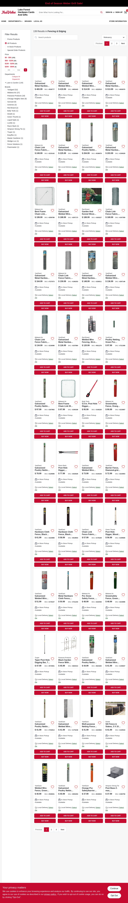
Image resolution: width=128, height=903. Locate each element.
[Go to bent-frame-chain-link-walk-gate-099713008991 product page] (68, 408)
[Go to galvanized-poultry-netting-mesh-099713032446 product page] (91, 151)
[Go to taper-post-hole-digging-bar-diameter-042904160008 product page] (44, 664)
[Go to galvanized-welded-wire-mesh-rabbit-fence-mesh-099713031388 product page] (115, 664)
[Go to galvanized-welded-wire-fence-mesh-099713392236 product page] (91, 87)
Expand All (16, 79)
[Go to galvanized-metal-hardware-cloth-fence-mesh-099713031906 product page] (44, 279)
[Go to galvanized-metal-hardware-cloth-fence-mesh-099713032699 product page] (115, 151)
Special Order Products (16, 50)
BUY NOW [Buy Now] (44, 116)
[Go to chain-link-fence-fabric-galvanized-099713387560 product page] (115, 215)
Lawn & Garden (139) (15, 83)
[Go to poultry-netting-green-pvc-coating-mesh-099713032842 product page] (115, 344)
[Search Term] (70, 12)
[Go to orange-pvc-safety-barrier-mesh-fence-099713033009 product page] (91, 792)
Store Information (118, 21)
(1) (12, 111)
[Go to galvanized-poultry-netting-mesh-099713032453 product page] (44, 472)
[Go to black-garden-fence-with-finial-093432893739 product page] (68, 664)
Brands (28, 21)
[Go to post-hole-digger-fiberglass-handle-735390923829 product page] (91, 408)
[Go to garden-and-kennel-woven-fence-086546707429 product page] (91, 215)
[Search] (101, 12)
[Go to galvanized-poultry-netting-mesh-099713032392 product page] (68, 792)
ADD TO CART (45, 111)
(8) (17, 99)
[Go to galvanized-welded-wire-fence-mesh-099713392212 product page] (44, 600)
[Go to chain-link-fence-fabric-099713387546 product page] (44, 344)
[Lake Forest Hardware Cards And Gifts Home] (8, 12)
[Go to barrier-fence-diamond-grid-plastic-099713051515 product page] (115, 472)
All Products (12, 43)
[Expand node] (5, 82)
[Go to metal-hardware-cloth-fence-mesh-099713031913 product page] (68, 600)
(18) (16, 96)
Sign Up (119, 12)
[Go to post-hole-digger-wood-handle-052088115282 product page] (115, 536)
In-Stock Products (14, 46)
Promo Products (13, 39)
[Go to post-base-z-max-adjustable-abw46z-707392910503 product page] (115, 792)
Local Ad (38, 21)
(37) (13, 93)
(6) (11, 102)
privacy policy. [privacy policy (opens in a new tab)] (50, 894)
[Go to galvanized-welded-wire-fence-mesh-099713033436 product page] (68, 728)
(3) (12, 105)
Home (3, 21)
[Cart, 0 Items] (125, 12)
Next (123, 43)
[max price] (19, 69)
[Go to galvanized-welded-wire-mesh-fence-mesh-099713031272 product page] (91, 472)
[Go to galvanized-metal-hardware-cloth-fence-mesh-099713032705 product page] (115, 87)
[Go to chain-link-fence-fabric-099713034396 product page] (91, 536)
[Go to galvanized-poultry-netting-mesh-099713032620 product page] (44, 408)
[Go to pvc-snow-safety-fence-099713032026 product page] (91, 600)
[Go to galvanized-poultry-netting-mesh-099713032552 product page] (91, 664)
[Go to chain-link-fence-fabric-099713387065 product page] (44, 151)
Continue (114, 888)
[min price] (9, 69)
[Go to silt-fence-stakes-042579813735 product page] (115, 728)
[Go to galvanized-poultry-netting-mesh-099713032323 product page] (44, 728)
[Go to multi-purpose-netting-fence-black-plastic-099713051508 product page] (91, 728)
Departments (14, 21)
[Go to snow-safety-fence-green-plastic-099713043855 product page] (115, 600)
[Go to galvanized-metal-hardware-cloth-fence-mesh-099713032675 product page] (68, 151)
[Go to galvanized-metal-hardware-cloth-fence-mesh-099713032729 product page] (91, 279)
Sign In (109, 12)
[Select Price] (25, 69)
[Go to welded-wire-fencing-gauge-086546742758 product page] (91, 344)
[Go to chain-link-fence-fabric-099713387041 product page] (68, 279)
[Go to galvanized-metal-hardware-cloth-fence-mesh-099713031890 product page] (68, 344)
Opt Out (114, 895)
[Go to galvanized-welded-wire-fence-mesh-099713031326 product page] (68, 215)
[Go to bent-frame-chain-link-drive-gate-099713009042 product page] (44, 215)
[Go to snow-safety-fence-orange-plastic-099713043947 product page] (115, 408)
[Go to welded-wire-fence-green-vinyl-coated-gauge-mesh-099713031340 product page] (44, 792)
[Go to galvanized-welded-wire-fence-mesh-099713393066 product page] (68, 87)
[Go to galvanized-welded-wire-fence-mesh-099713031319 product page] (115, 279)
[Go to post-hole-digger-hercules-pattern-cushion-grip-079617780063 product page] (68, 472)
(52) (12, 90)
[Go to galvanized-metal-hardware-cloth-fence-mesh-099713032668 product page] (44, 87)
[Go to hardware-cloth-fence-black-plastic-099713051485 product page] (44, 536)
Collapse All (16, 77)
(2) (12, 108)
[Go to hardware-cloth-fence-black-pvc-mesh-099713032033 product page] (68, 536)
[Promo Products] (6, 39)
